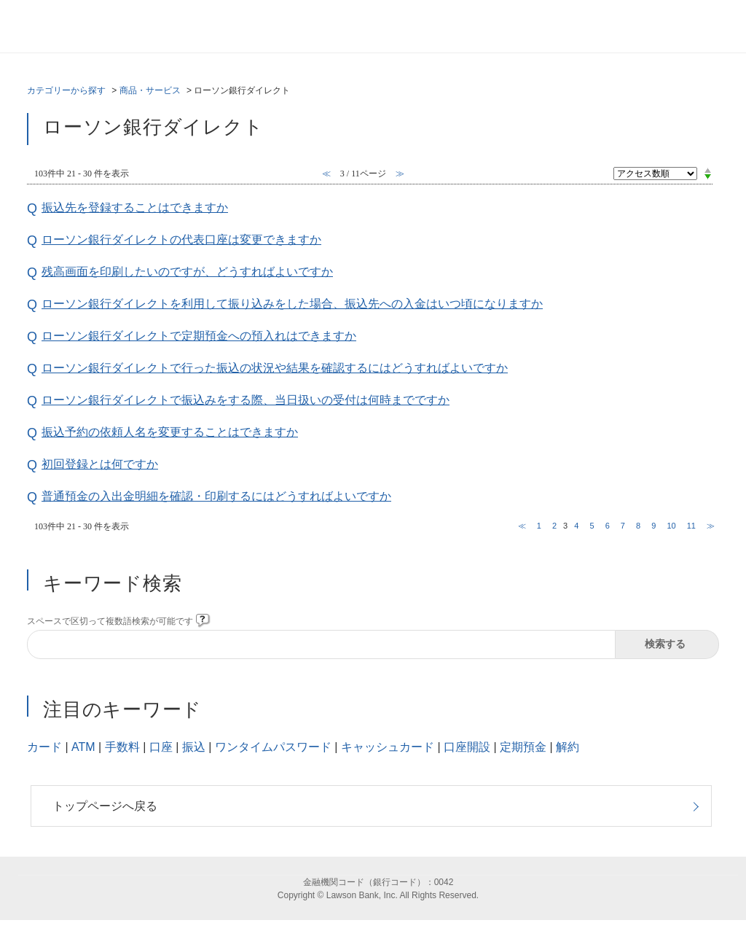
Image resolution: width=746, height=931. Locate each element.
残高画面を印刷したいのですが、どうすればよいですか (187, 271)
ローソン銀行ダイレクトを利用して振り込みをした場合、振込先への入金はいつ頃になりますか (292, 303)
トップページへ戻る (104, 806)
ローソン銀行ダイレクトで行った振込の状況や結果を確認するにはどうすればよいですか (275, 368)
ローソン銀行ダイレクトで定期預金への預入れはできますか (199, 336)
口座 (161, 747)
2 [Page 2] (554, 525)
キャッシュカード (387, 747)
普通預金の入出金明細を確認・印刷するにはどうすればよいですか (216, 496)
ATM (83, 747)
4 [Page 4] (576, 525)
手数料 (122, 747)
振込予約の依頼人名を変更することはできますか (170, 432)
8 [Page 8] (638, 525)
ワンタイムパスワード (273, 747)
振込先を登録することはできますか (135, 207)
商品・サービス (150, 90)
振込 (193, 747)
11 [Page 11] (691, 525)
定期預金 (523, 747)
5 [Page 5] (591, 525)
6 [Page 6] (607, 525)
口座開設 (467, 747)
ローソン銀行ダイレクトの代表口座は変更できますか (181, 239)
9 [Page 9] (653, 525)
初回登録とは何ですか (100, 464)
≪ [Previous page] (522, 525)
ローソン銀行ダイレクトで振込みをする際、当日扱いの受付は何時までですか (245, 400)
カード (44, 747)
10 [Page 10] (671, 525)
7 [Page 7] (623, 525)
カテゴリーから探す (66, 90)
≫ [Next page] (711, 525)
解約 (567, 747)
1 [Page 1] (539, 525)
